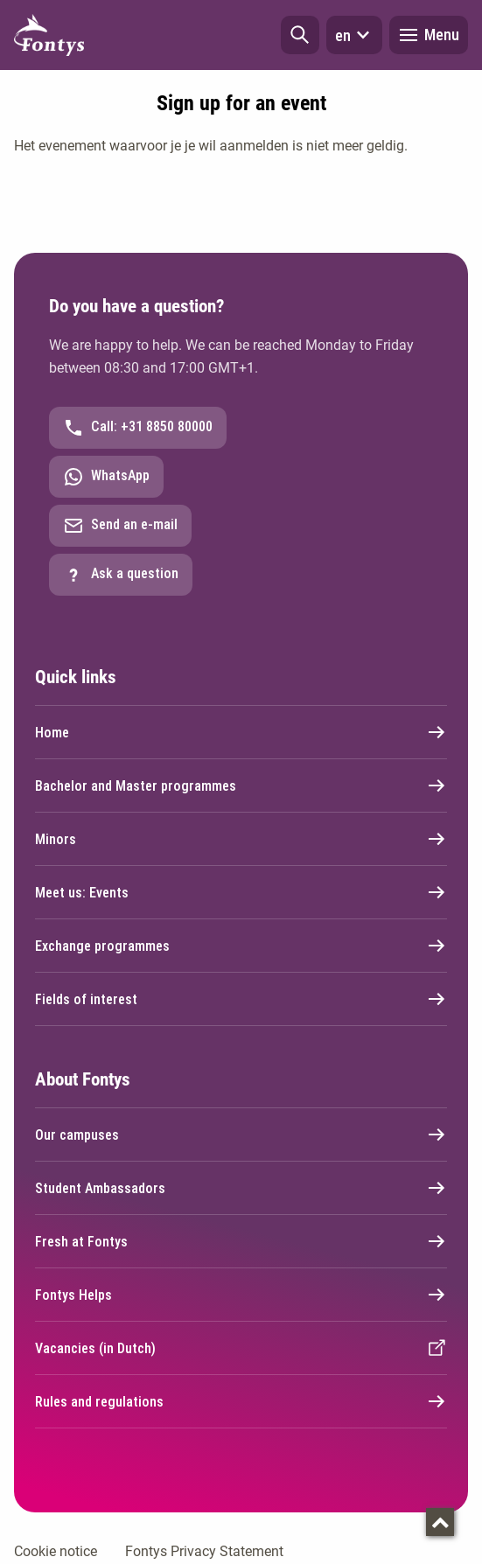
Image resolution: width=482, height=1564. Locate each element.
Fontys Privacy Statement (204, 1551)
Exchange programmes (241, 945)
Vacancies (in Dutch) (241, 1347)
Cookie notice (55, 1551)
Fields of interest (241, 998)
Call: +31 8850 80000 (138, 427)
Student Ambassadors (241, 1187)
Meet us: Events (241, 892)
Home (241, 732)
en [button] (354, 34)
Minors (241, 838)
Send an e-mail (120, 525)
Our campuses (241, 1134)
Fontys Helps (241, 1294)
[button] (300, 35)
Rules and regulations (241, 1401)
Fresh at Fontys (241, 1241)
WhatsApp (106, 476)
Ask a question (120, 574)
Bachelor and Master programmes (241, 785)
